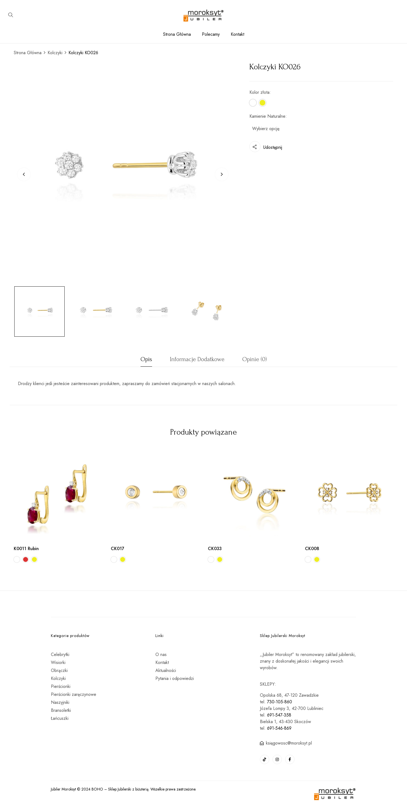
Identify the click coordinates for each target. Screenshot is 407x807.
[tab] (146, 361)
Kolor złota (259, 92)
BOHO (97, 789)
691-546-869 (279, 728)
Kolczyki (55, 53)
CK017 (117, 548)
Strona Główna (28, 53)
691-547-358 (279, 715)
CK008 (312, 548)
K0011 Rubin (26, 548)
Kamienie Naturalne (267, 116)
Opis (146, 359)
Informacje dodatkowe (197, 359)
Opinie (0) (254, 359)
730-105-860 (279, 702)
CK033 (215, 548)
